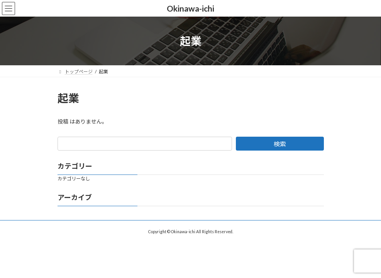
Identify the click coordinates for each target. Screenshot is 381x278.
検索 (280, 143)
